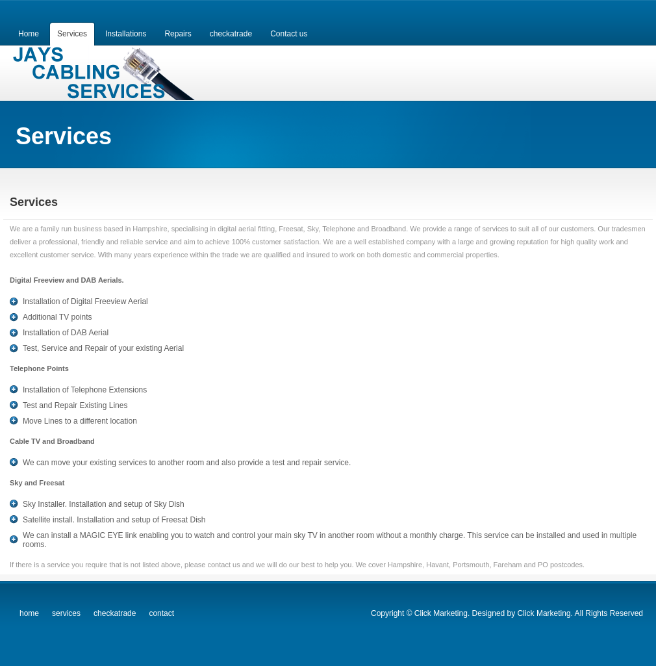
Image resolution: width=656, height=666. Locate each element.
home (29, 613)
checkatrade (115, 613)
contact (161, 613)
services (66, 613)
